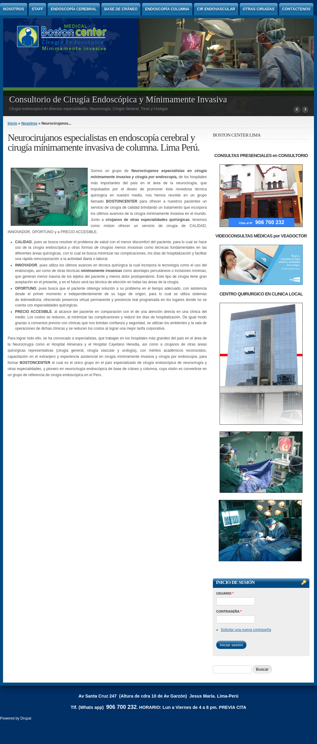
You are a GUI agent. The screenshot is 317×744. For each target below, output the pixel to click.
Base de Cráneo (121, 9)
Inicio (12, 123)
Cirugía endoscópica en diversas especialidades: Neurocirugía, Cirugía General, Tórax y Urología (88, 109)
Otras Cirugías (259, 9)
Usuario (225, 593)
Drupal (25, 718)
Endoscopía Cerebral (74, 9)
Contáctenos (296, 9)
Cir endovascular (216, 9)
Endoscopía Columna (167, 9)
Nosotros (13, 9)
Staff (37, 9)
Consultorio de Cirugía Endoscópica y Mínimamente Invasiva (118, 99)
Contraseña (229, 611)
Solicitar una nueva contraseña (246, 630)
